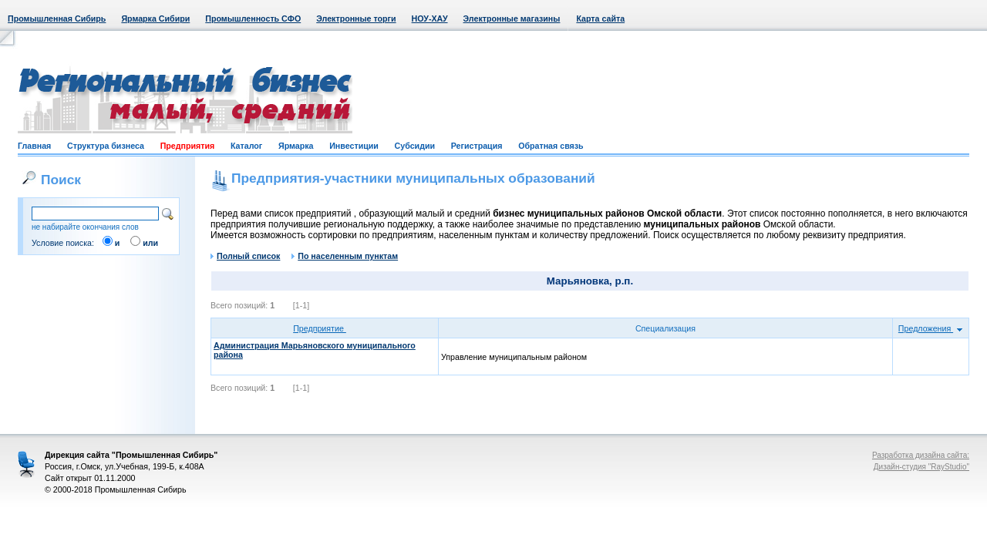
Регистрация (477, 145)
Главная (34, 145)
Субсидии (415, 145)
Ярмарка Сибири (155, 18)
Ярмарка (295, 145)
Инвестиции (354, 145)
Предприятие (324, 328)
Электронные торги (356, 18)
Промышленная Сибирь (57, 18)
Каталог (246, 145)
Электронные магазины (512, 18)
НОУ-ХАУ (430, 18)
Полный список (245, 256)
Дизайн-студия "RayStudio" (921, 466)
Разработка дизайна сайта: (920, 455)
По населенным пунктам (344, 256)
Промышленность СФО (253, 18)
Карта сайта (600, 18)
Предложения (930, 328)
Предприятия (187, 145)
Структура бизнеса (105, 145)
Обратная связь (550, 145)
